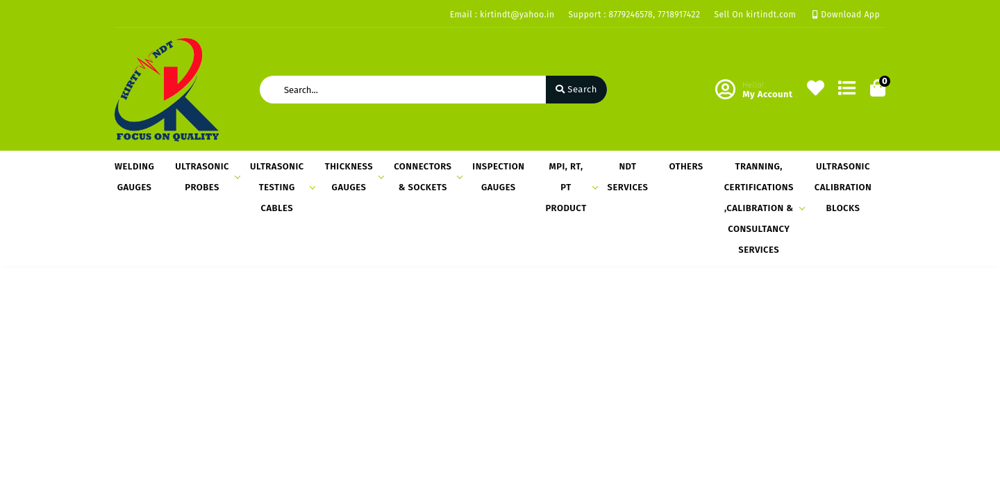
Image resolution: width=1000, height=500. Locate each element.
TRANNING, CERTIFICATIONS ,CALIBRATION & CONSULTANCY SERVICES (762, 208)
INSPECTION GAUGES (498, 176)
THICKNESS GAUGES (352, 176)
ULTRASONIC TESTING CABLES (280, 187)
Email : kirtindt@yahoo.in (502, 14)
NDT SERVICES (628, 176)
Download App (846, 14)
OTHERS (686, 166)
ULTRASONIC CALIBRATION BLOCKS (843, 187)
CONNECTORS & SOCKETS (426, 176)
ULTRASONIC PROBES (205, 176)
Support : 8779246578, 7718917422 (635, 14)
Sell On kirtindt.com (755, 14)
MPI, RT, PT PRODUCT (569, 187)
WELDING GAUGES (134, 176)
